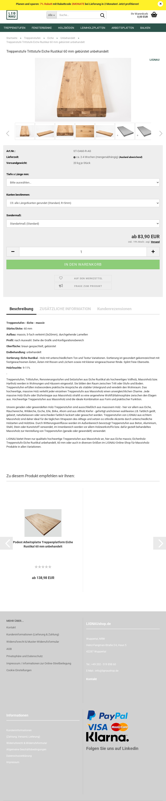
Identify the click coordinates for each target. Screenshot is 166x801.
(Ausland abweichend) (130, 157)
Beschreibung (21, 309)
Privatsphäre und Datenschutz (24, 656)
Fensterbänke (42, 27)
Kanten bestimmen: (18, 194)
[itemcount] (83, 251)
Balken (145, 27)
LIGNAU (155, 59)
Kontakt (11, 627)
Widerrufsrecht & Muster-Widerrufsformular (32, 641)
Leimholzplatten (92, 27)
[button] (6, 133)
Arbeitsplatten (123, 27)
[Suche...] (51, 15)
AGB (9, 649)
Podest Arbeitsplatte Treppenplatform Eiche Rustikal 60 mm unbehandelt (43, 544)
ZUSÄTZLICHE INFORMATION (65, 309)
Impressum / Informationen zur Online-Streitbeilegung (38, 663)
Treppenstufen (14, 27)
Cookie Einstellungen (18, 670)
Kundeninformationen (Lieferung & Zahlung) (32, 634)
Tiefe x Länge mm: (17, 174)
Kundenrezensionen (114, 309)
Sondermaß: (13, 215)
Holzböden (66, 27)
